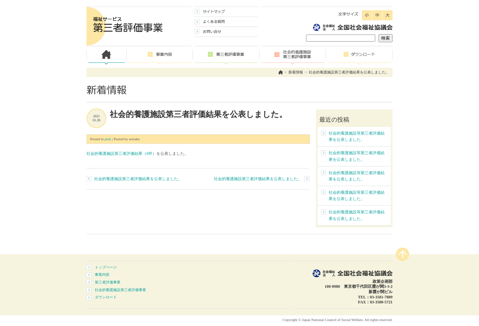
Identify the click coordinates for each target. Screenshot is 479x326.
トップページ (106, 267)
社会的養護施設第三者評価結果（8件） (121, 153)
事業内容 (102, 274)
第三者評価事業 (107, 282)
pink (107, 139)
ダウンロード (106, 297)
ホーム (280, 72)
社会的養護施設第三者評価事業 (120, 290)
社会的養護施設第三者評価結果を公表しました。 (349, 72)
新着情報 (295, 72)
